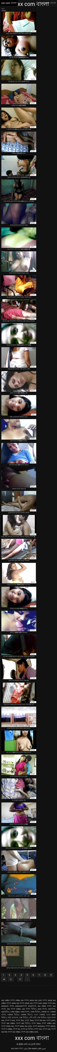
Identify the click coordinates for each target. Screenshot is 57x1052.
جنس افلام (41, 1048)
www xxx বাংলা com (33, 1003)
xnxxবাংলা (32, 1006)
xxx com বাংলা (17, 1048)
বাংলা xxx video (14, 1032)
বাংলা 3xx (20, 1020)
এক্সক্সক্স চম (45, 1012)
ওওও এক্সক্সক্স (39, 1015)
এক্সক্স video (14, 1012)
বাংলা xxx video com (29, 1032)
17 (20, 979)
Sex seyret (32, 1048)
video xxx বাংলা (22, 1000)
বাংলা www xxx (7, 1026)
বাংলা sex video (8, 1023)
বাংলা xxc (38, 1029)
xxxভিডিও (5, 1012)
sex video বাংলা (8, 1000)
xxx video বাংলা (44, 1006)
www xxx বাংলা (18, 1003)
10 (4, 979)
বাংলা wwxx (50, 1026)
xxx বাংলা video (14, 1009)
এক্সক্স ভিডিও (35, 1012)
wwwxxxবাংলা (21, 1006)
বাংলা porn (50, 1020)
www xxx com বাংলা (38, 1000)
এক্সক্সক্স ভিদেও (26, 1015)
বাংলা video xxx (48, 1023)
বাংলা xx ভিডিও (27, 1029)
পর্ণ (2, 9)
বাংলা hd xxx (40, 1020)
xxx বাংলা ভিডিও (29, 1009)
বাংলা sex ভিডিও (23, 1023)
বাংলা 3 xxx (10, 1020)
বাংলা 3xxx (29, 1020)
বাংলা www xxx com (23, 1026)
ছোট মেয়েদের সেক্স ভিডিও (17, 1017)
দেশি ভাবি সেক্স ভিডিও (37, 1017)
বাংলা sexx (36, 1023)
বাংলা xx (16, 1029)
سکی (25, 1048)
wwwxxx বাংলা (7, 1006)
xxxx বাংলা (42, 1009)
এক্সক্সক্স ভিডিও (13, 1015)
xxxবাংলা (51, 1009)
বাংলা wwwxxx (39, 1026)
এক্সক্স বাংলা (24, 1012)
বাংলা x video (6, 1029)
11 (11, 979)
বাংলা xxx (46, 1029)
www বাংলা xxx (49, 1003)
